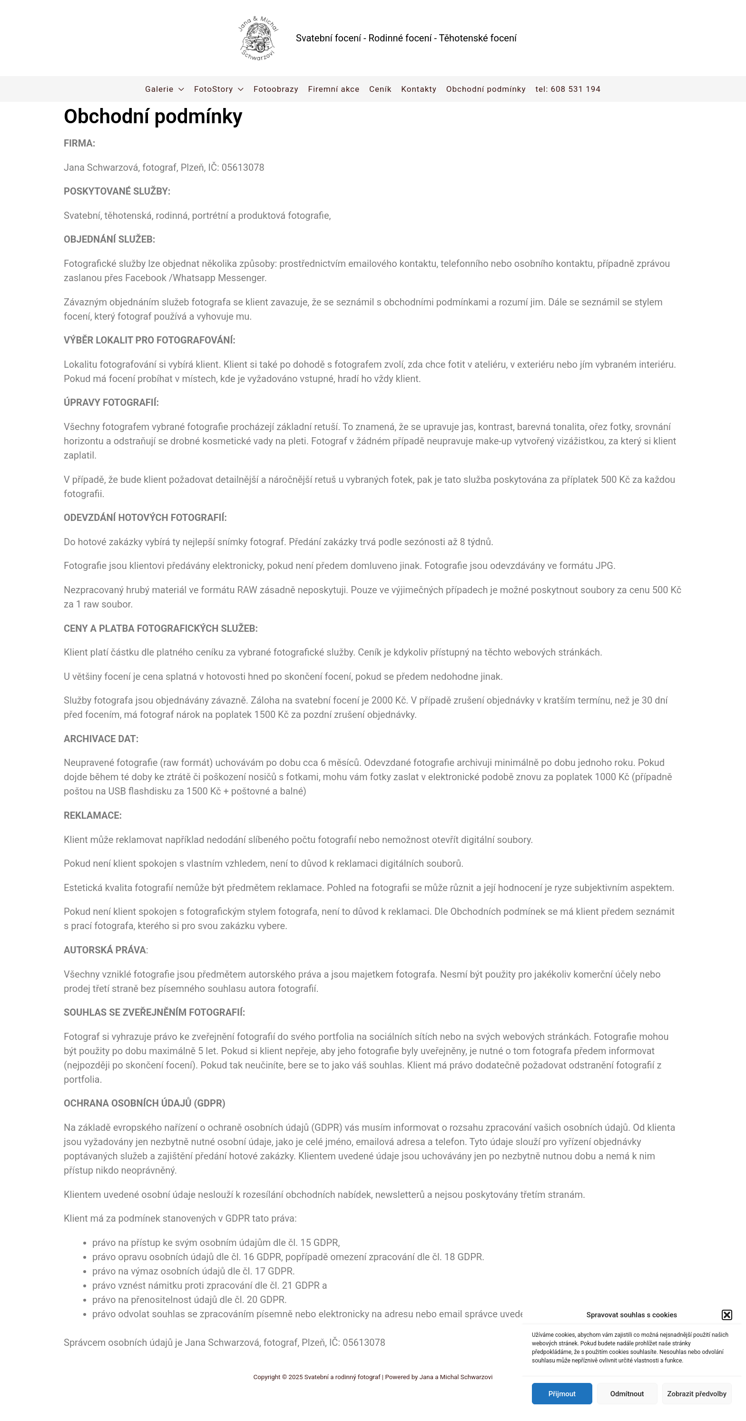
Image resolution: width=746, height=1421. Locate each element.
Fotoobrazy (276, 89)
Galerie (159, 89)
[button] (727, 1315)
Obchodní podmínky (486, 89)
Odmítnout (627, 1394)
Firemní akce (334, 89)
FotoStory (213, 89)
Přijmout (562, 1394)
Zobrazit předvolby (697, 1394)
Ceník (380, 89)
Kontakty (419, 89)
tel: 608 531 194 (567, 89)
